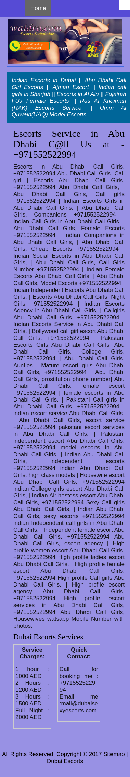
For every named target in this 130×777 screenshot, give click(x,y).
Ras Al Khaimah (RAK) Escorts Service (69, 104)
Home (38, 8)
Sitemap (114, 754)
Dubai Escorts (65, 761)
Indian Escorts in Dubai (44, 80)
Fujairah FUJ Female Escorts (69, 97)
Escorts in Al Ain (78, 94)
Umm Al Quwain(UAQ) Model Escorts (69, 111)
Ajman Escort (71, 87)
